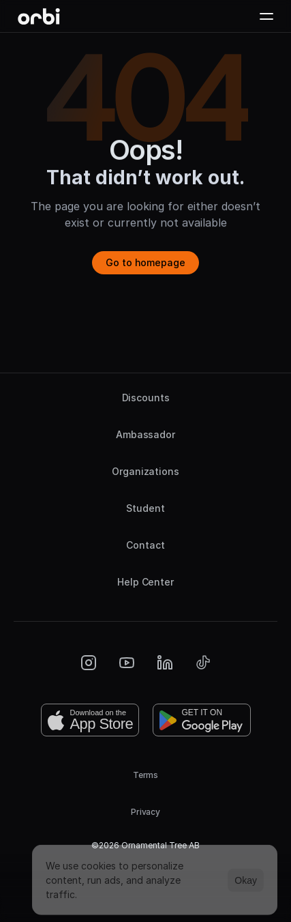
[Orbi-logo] (38, 16)
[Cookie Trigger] (146, 873)
